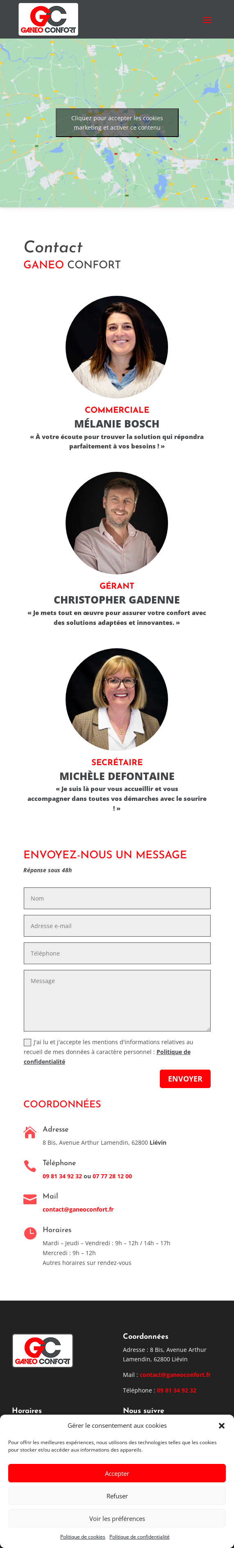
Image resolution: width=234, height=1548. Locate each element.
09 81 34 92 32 (176, 1390)
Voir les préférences (117, 1518)
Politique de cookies (82, 1536)
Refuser (117, 1496)
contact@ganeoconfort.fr (78, 1209)
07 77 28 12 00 (112, 1176)
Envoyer (185, 1079)
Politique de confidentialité (139, 1536)
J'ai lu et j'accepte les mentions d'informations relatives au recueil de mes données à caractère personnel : (108, 1052)
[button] (222, 1426)
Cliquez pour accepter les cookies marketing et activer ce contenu (117, 122)
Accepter (117, 1473)
